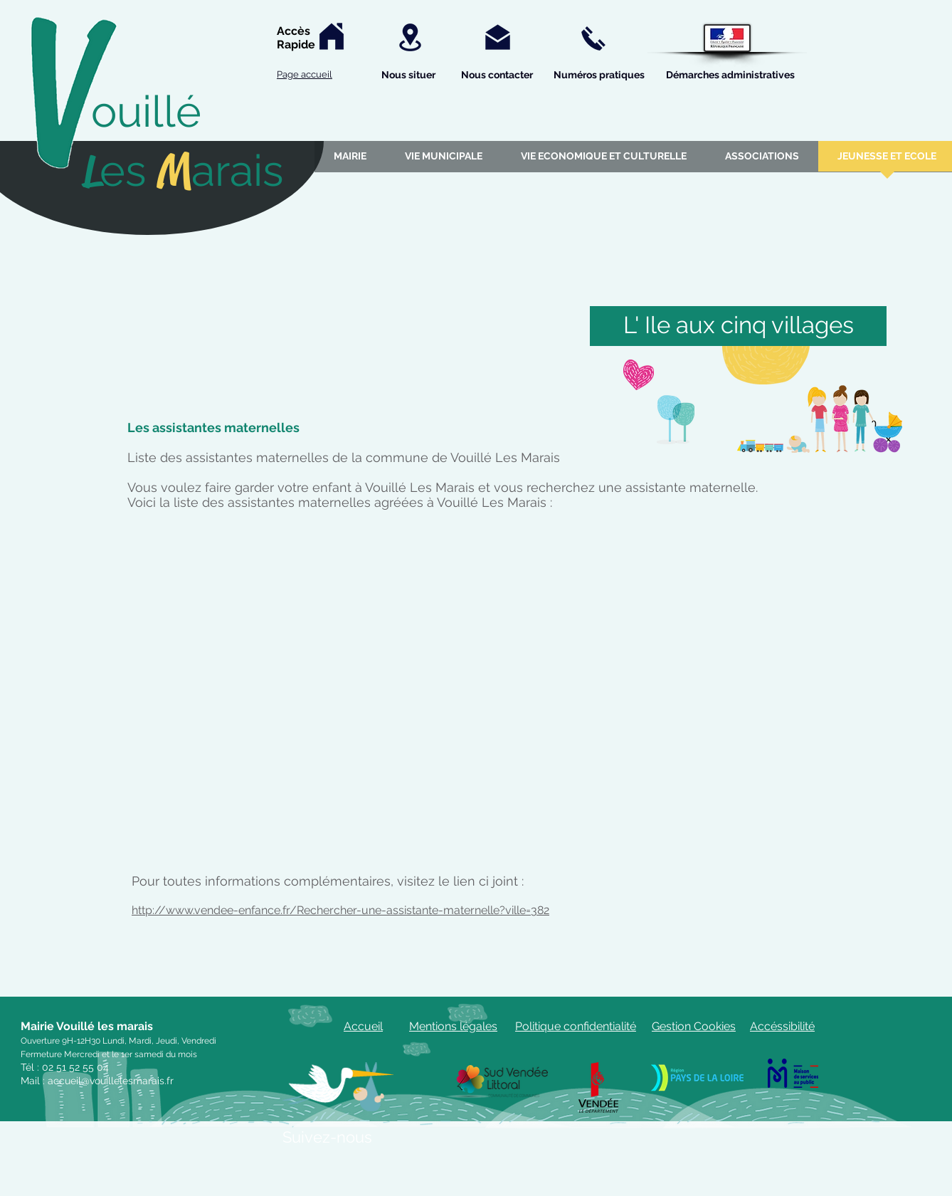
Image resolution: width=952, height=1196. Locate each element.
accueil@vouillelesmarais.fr (111, 1080)
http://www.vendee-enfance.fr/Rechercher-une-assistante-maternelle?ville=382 (340, 910)
